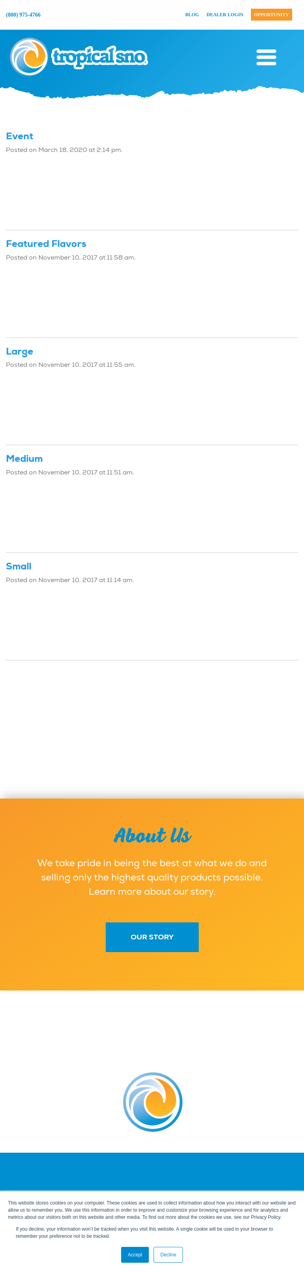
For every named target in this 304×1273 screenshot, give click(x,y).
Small (18, 566)
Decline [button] (168, 1255)
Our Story (152, 937)
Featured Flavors (46, 243)
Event (19, 136)
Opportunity (271, 14)
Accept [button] (135, 1255)
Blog (192, 14)
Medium (24, 458)
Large (19, 351)
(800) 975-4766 (23, 15)
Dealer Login (225, 14)
